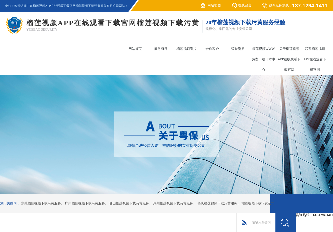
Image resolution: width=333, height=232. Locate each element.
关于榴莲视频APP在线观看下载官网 (289, 59)
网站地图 (214, 5)
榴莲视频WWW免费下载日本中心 (263, 59)
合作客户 (212, 49)
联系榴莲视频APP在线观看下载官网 (315, 59)
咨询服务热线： (298, 6)
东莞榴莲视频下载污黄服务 (41, 203)
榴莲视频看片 (186, 49)
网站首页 (135, 49)
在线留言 (244, 5)
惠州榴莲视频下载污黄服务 (173, 203)
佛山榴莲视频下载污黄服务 (129, 203)
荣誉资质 (238, 49)
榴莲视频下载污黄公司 (258, 203)
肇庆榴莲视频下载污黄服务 (217, 203)
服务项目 (160, 49)
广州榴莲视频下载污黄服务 (85, 203)
